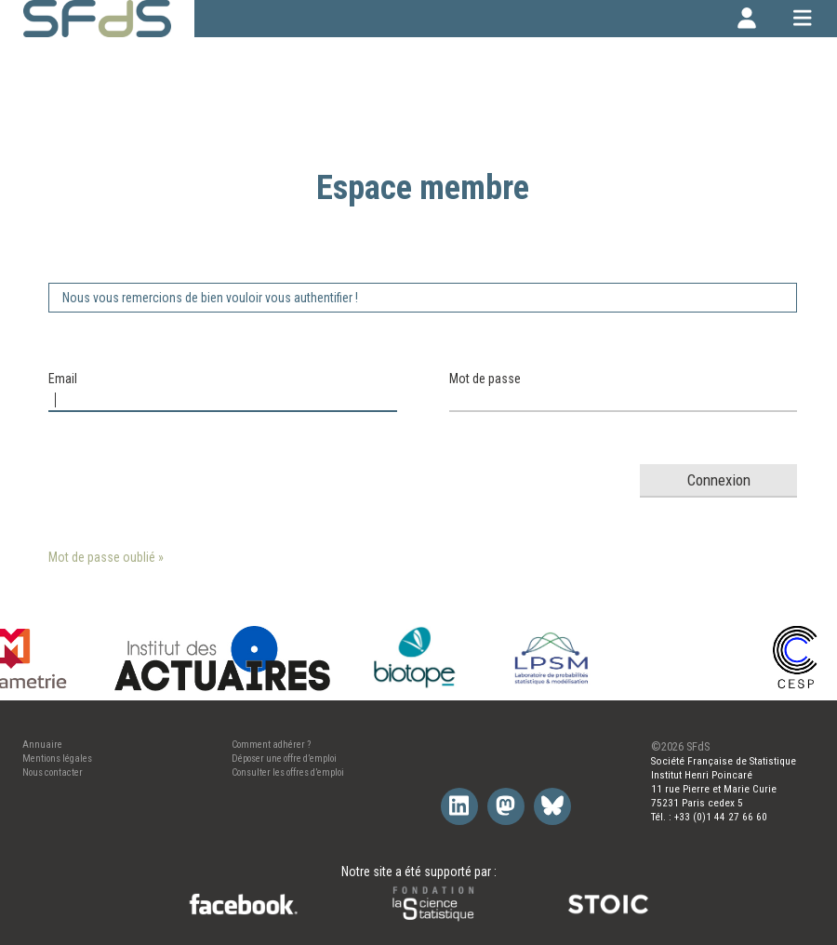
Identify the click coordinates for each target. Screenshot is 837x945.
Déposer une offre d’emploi (284, 758)
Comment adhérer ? (271, 745)
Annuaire (42, 745)
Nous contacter (52, 772)
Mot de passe (485, 378)
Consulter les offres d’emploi (288, 772)
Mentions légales (57, 758)
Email (62, 378)
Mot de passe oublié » (106, 557)
